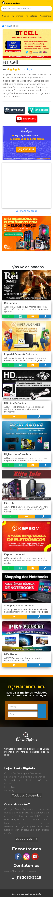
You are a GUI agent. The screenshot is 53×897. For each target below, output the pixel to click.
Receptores (31, 16)
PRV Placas (10, 654)
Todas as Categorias (26, 795)
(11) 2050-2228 (26, 877)
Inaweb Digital (35, 894)
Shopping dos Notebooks (19, 605)
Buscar (49, 8)
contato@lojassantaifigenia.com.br (20, 871)
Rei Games (10, 303)
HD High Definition (15, 403)
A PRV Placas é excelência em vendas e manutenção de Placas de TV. (24, 659)
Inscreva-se (42, 711)
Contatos (9, 787)
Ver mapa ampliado (26, 211)
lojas (9, 26)
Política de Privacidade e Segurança (24, 776)
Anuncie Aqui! (26, 839)
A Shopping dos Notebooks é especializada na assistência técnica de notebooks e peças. (26, 610)
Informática (17, 16)
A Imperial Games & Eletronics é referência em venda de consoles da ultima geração (25, 359)
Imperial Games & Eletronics (20, 354)
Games (5, 16)
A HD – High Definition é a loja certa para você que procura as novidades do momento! (24, 409)
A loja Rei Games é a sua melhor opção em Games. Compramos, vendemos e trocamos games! (26, 309)
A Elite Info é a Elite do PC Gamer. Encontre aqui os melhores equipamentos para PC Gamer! (26, 509)
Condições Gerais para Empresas (22, 773)
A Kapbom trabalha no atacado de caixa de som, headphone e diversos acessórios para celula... (25, 560)
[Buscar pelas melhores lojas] (23, 8)
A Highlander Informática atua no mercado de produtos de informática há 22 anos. (25, 459)
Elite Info (9, 503)
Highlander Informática (17, 454)
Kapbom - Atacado (15, 554)
